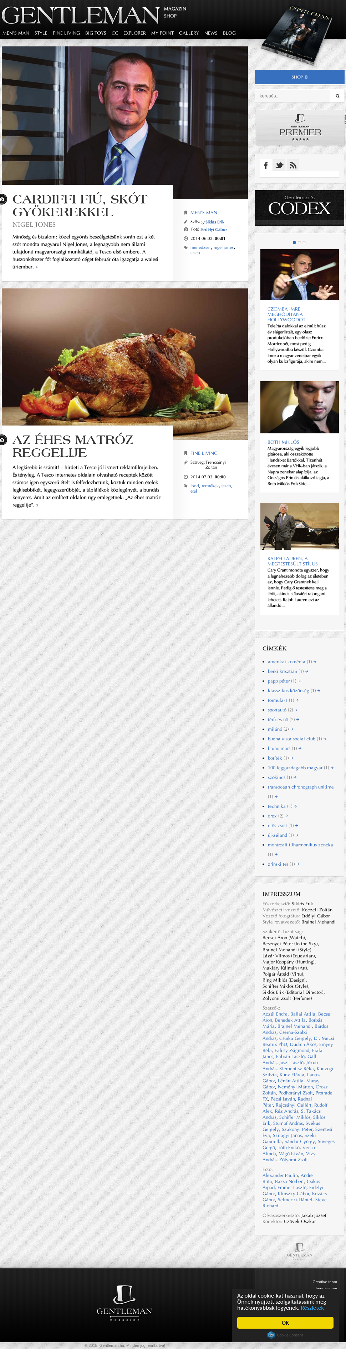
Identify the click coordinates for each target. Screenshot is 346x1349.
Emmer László (292, 1187)
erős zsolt (283, 825)
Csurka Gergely (295, 1038)
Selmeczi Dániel (295, 1199)
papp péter (284, 681)
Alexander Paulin (280, 1175)
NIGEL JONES (34, 224)
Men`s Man (203, 212)
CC (115, 33)
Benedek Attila (290, 1020)
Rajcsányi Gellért (293, 1105)
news (211, 33)
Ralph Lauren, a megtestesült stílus (293, 561)
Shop (170, 16)
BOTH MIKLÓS (283, 442)
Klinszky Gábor (293, 1193)
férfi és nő (283, 719)
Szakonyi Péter (297, 1129)
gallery (189, 33)
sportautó (282, 710)
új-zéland (283, 835)
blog (229, 33)
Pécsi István (283, 1099)
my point (162, 33)
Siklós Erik (214, 222)
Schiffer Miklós (294, 1117)
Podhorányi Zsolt (296, 1093)
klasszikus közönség (294, 690)
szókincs (282, 777)
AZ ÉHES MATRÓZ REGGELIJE (72, 446)
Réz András (286, 1111)
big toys (95, 33)
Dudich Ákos (303, 1044)
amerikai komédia (292, 661)
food (194, 485)
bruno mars (284, 748)
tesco (195, 252)
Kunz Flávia (292, 1074)
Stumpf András (288, 1123)
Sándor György (300, 1141)
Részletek (312, 1308)
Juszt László (291, 1062)
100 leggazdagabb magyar (301, 767)
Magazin (175, 8)
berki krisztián (288, 671)
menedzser (200, 247)
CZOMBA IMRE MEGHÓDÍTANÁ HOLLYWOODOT (286, 314)
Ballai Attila (302, 1014)
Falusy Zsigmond (292, 1050)
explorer (134, 33)
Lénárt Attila (291, 1080)
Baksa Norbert (289, 1181)
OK (285, 1323)
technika (282, 806)
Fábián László (290, 1056)
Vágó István (291, 1153)
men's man (15, 33)
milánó (280, 729)
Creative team (325, 1282)
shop (300, 77)
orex (278, 816)
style (41, 33)
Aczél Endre (275, 1014)
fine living (66, 33)
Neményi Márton (295, 1086)
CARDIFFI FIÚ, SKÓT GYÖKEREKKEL (79, 205)
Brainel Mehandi (295, 1026)
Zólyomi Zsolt (293, 1159)
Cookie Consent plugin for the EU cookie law (285, 1335)
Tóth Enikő (289, 1147)
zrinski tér (283, 864)
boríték (280, 758)
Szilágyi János (287, 1135)
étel (193, 491)
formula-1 (283, 700)
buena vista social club (297, 738)
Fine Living (204, 453)
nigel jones (224, 247)
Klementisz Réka (296, 1068)
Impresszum (326, 1289)
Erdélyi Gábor (214, 229)
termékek (210, 485)
